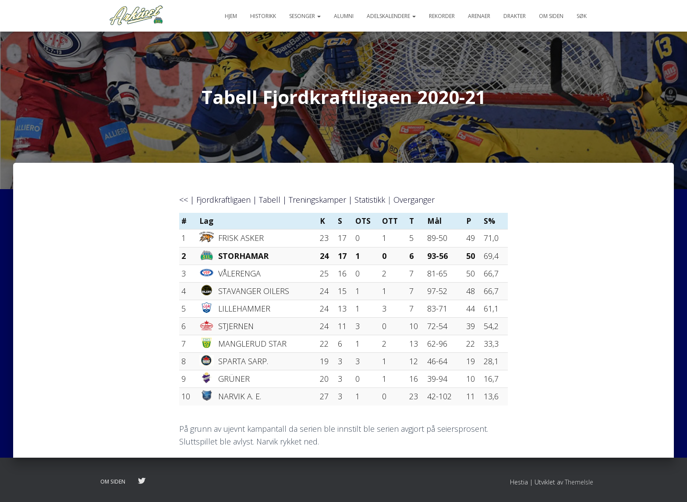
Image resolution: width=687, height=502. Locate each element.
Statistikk (369, 199)
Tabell (269, 199)
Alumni (344, 16)
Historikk (263, 16)
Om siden (551, 16)
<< (183, 199)
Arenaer (479, 16)
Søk (582, 16)
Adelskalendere (391, 16)
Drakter (514, 16)
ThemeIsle (579, 482)
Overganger (414, 199)
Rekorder (442, 16)
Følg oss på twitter (141, 481)
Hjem (231, 16)
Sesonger (305, 16)
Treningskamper (317, 199)
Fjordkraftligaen (223, 199)
